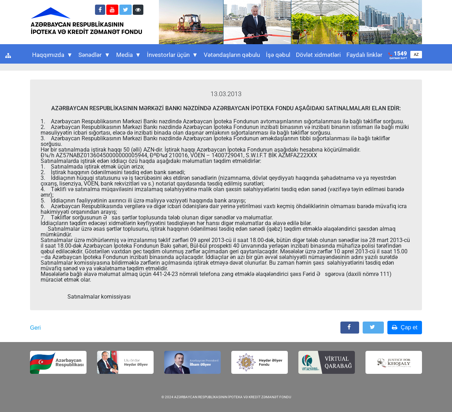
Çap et (404, 327)
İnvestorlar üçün (172, 54)
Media (128, 54)
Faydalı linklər (364, 54)
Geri (35, 328)
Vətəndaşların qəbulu (232, 54)
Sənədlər (94, 54)
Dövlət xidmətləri (318, 54)
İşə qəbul (278, 54)
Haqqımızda (52, 54)
